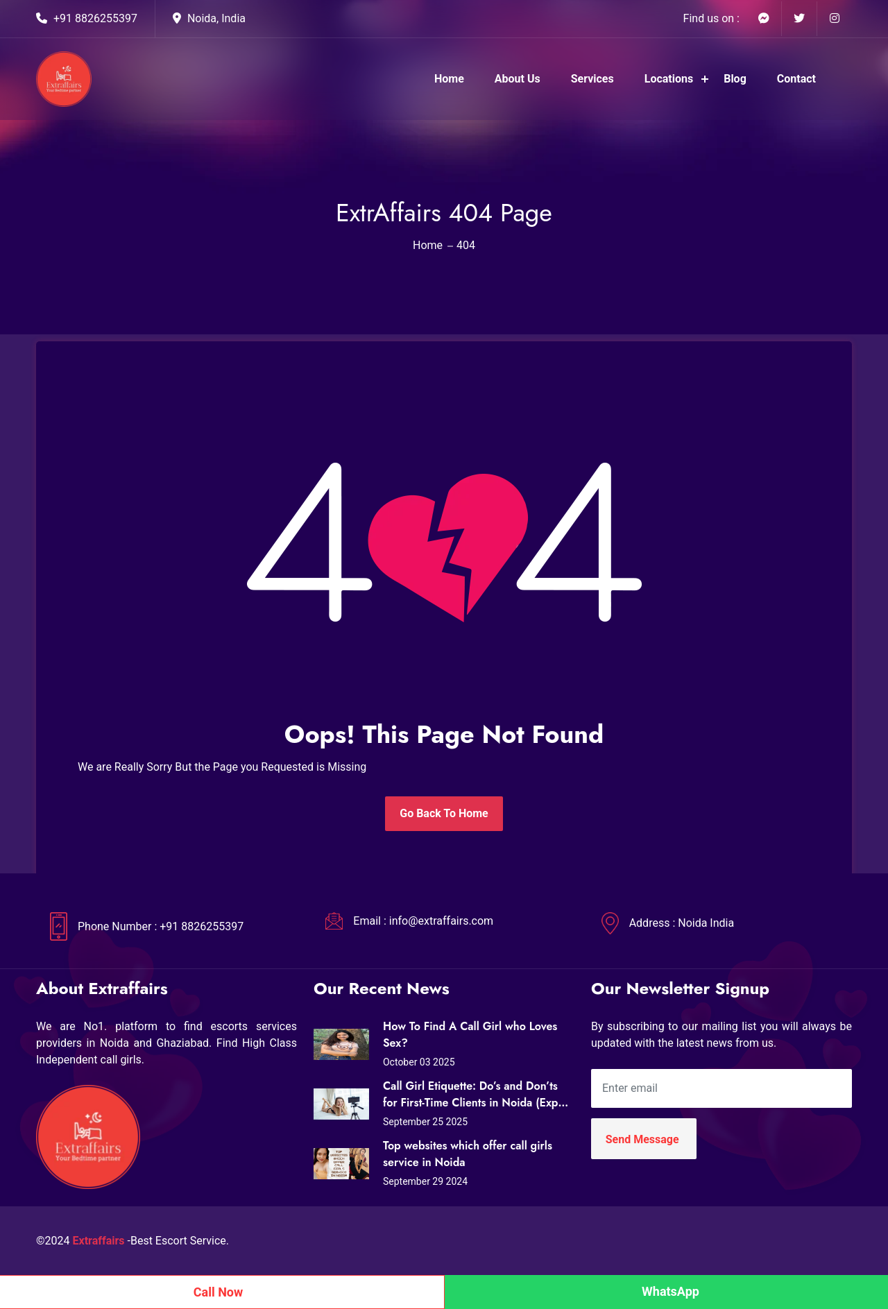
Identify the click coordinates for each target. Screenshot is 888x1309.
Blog (735, 78)
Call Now (219, 1292)
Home (449, 78)
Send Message (642, 1139)
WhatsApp (670, 1291)
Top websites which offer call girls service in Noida (467, 1154)
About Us (517, 78)
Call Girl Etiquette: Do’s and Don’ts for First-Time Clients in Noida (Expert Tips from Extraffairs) (477, 1094)
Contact (796, 78)
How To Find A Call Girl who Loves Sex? (470, 1034)
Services (592, 78)
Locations (668, 78)
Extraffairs (99, 1240)
